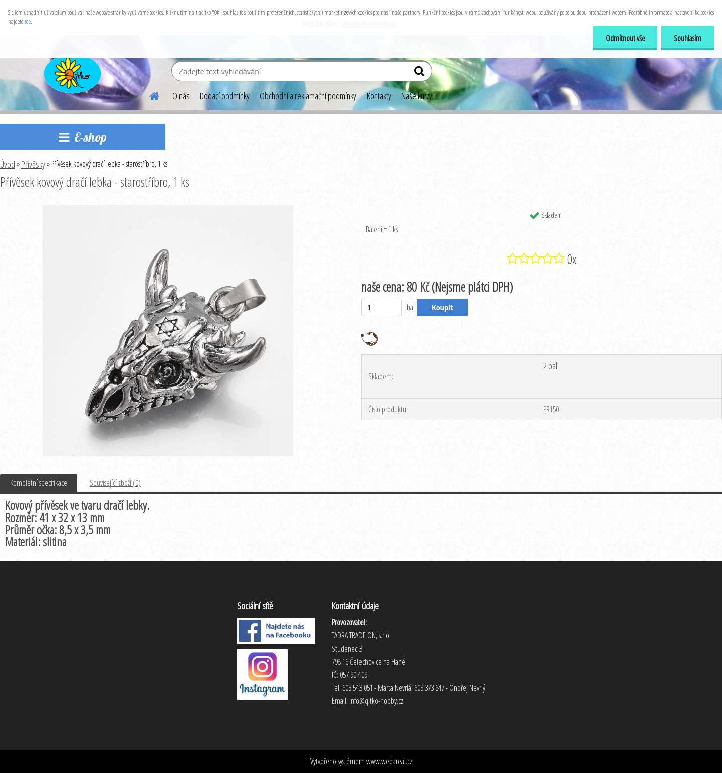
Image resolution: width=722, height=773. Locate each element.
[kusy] (381, 307)
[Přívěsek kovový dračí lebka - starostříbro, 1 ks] (168, 209)
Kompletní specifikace (38, 482)
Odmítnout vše (625, 38)
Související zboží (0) (115, 482)
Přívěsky (33, 164)
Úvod (7, 164)
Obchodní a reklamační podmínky (308, 96)
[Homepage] (148, 94)
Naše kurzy (416, 96)
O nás (181, 96)
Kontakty (379, 96)
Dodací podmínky (225, 96)
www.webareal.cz (389, 761)
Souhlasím (687, 38)
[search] (420, 73)
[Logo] (71, 72)
